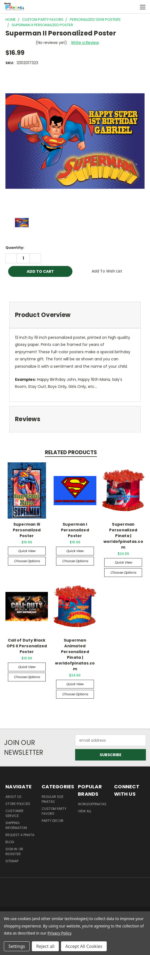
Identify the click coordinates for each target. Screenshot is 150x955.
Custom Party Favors (54, 811)
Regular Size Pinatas (52, 799)
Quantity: (14, 247)
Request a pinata (19, 835)
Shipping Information (16, 825)
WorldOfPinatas (92, 804)
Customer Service (14, 813)
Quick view (26, 551)
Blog (9, 842)
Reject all (45, 946)
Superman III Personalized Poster (27, 530)
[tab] (75, 315)
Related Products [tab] (71, 452)
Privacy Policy (59, 933)
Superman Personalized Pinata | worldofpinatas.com (123, 536)
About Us (13, 796)
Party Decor (52, 820)
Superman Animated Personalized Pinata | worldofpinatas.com (75, 654)
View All (84, 811)
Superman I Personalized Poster (75, 530)
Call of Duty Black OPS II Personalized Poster (27, 645)
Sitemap (12, 861)
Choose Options (27, 561)
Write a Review (85, 42)
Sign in (11, 849)
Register (13, 854)
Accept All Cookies (83, 946)
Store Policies (17, 803)
